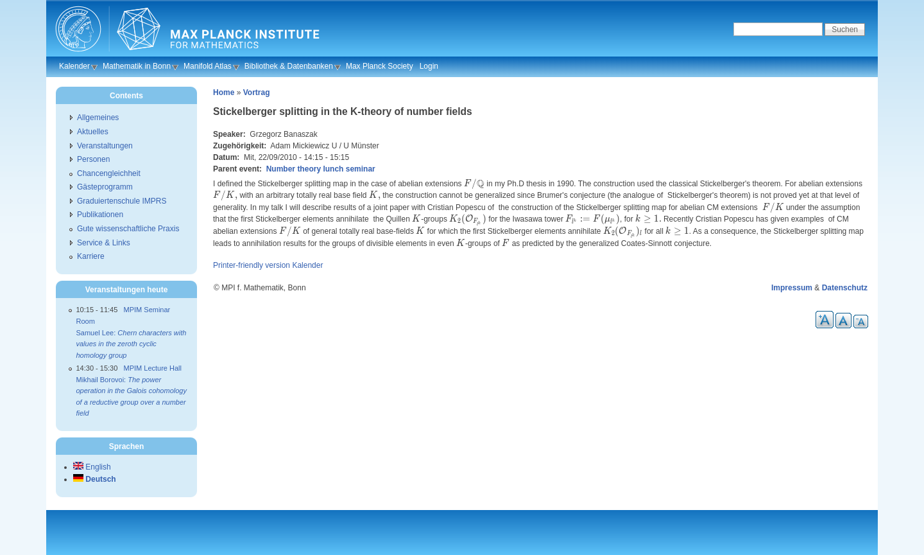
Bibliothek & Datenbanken (288, 66)
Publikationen (100, 214)
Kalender (74, 66)
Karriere (91, 256)
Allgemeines (98, 117)
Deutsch (94, 479)
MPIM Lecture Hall (153, 368)
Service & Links (103, 242)
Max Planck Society (379, 66)
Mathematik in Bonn (137, 66)
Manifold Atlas (208, 66)
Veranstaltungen (105, 145)
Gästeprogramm (105, 186)
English (92, 467)
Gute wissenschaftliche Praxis (128, 228)
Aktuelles (92, 131)
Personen (93, 159)
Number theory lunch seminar (320, 168)
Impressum (791, 287)
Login (429, 66)
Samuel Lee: (131, 344)
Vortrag (256, 92)
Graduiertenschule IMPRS (121, 201)
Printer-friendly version (251, 265)
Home (223, 92)
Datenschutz (845, 287)
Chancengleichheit (109, 173)
